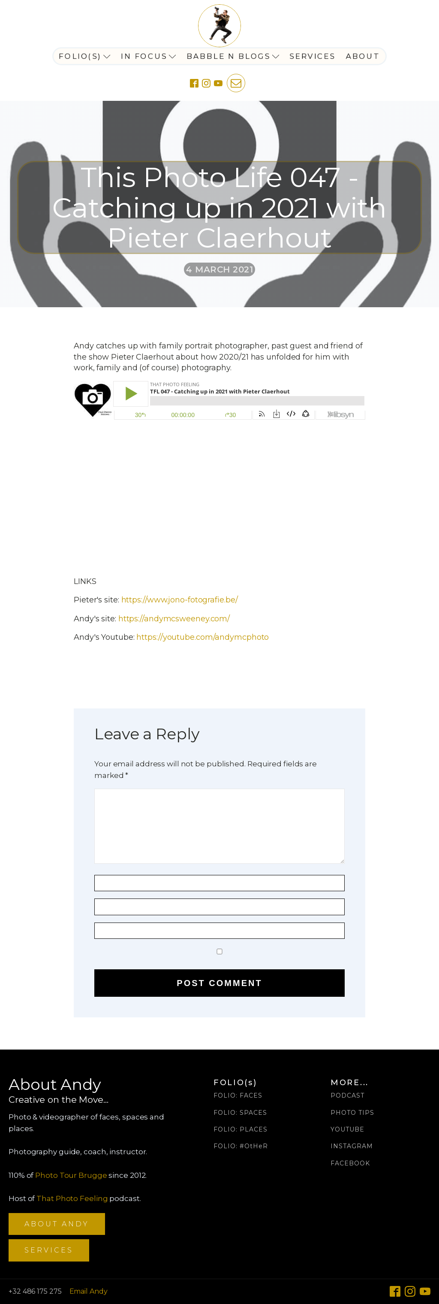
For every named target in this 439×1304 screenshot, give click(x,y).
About (363, 56)
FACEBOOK (350, 1163)
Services (313, 56)
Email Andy (88, 1291)
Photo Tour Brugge (71, 1175)
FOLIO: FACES (237, 1095)
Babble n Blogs (233, 56)
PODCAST (347, 1095)
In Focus (148, 56)
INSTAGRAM (352, 1146)
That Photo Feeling (72, 1198)
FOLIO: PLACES (240, 1129)
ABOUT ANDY (56, 1224)
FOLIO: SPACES (240, 1113)
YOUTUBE (347, 1129)
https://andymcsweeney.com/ (174, 618)
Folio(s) (85, 56)
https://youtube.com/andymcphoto (202, 637)
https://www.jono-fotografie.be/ (179, 600)
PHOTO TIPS (352, 1113)
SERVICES (48, 1250)
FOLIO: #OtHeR (240, 1146)
